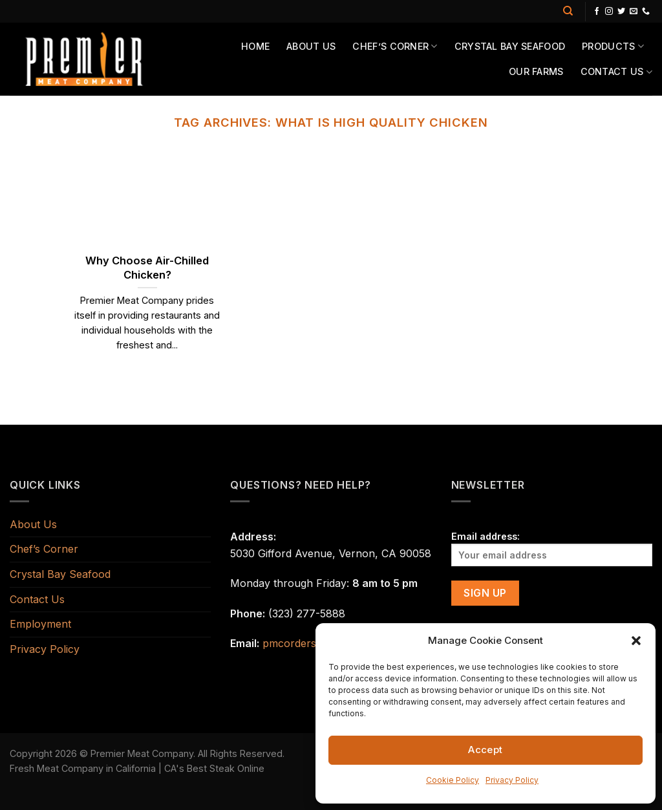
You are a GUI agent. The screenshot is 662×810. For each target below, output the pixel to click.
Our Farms (536, 71)
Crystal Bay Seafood (509, 46)
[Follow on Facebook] (597, 11)
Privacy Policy (512, 780)
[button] (636, 640)
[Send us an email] (633, 11)
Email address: (551, 548)
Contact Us (616, 72)
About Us (311, 46)
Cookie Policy (452, 780)
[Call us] (646, 11)
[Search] (568, 11)
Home (255, 46)
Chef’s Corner (394, 46)
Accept (485, 749)
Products (613, 46)
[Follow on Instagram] (609, 11)
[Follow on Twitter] (621, 11)
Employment (40, 623)
